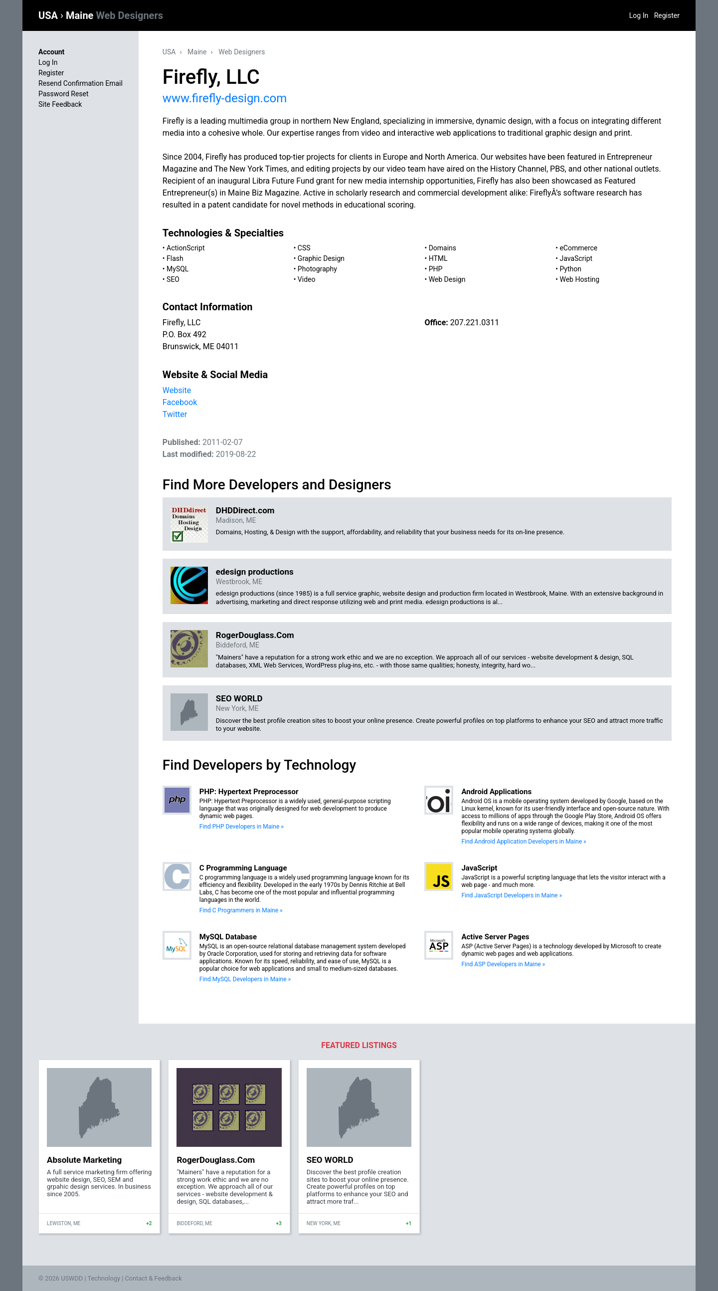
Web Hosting (579, 279)
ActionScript (185, 248)
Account (51, 52)
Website (177, 390)
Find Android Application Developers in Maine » (523, 841)
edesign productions (255, 572)
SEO (173, 279)
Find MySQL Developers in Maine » (245, 979)
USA (49, 15)
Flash (175, 258)
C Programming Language (243, 867)
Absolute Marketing (84, 1160)
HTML (438, 258)
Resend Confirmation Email (80, 83)
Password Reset (63, 94)
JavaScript (575, 258)
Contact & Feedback (153, 1278)
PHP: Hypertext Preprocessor (249, 791)
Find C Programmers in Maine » (241, 910)
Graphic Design (321, 258)
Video (307, 279)
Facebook (180, 402)
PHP (436, 269)
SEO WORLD (239, 698)
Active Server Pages (495, 936)
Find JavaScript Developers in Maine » (511, 895)
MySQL (177, 269)
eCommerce (578, 248)
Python (570, 269)
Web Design (447, 279)
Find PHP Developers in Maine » (241, 826)
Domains (442, 248)
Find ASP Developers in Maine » (503, 964)
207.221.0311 (474, 322)
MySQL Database (228, 936)
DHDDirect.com (245, 510)
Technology (103, 1278)
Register (667, 15)
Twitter (175, 414)
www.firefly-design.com (225, 98)
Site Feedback (60, 104)
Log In (638, 15)
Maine (114, 15)
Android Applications (496, 791)
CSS (304, 248)
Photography (317, 269)
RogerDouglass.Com (255, 635)
